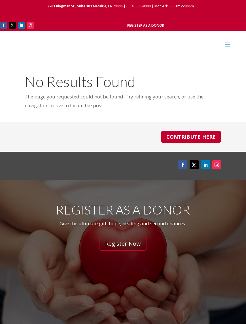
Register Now (123, 243)
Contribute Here (191, 136)
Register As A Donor (145, 25)
